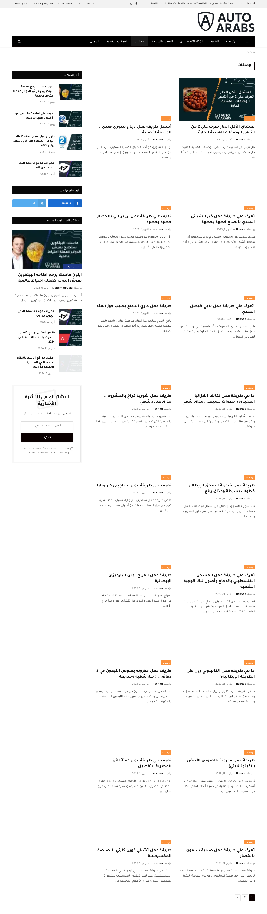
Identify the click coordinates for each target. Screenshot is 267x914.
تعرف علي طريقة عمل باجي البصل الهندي (222, 309)
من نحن (90, 4)
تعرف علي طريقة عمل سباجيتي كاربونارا (134, 486)
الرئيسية (231, 41)
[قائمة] (246, 41)
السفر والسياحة (162, 41)
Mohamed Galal (62, 287)
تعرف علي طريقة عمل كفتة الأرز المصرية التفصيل (141, 764)
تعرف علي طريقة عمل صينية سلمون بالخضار (220, 853)
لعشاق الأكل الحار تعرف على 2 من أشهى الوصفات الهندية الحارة (223, 130)
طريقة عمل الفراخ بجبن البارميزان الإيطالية (139, 579)
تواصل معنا (21, 4)
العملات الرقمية (117, 41)
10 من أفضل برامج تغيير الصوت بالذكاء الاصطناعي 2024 (36, 337)
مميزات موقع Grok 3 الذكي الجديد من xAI (36, 165)
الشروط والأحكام (43, 4)
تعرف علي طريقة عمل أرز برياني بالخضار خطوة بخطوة (134, 220)
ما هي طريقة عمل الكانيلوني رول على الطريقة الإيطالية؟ (221, 674)
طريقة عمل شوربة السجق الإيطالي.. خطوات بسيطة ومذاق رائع (220, 489)
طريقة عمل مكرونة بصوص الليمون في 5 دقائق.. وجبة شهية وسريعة (133, 674)
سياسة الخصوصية (69, 4)
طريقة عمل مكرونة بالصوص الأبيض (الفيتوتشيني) (221, 764)
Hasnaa (241, 139)
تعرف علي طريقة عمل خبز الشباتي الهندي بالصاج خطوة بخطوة (223, 220)
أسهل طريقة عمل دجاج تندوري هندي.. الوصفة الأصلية (135, 130)
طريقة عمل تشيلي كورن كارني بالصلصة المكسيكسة (134, 853)
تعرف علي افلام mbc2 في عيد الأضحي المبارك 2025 (34, 116)
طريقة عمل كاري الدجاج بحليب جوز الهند (133, 306)
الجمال (95, 41)
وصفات (139, 41)
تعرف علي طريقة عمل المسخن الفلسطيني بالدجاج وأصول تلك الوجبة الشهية (219, 581)
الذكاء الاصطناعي (192, 41)
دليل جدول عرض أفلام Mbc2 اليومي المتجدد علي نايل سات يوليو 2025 (34, 141)
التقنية (214, 41)
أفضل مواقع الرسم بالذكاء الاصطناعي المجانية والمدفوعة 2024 (36, 362)
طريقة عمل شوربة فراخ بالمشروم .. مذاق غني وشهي (137, 399)
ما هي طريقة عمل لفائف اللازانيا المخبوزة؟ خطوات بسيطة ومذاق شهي (218, 399)
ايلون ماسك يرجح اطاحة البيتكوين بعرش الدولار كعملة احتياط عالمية (192, 3)
